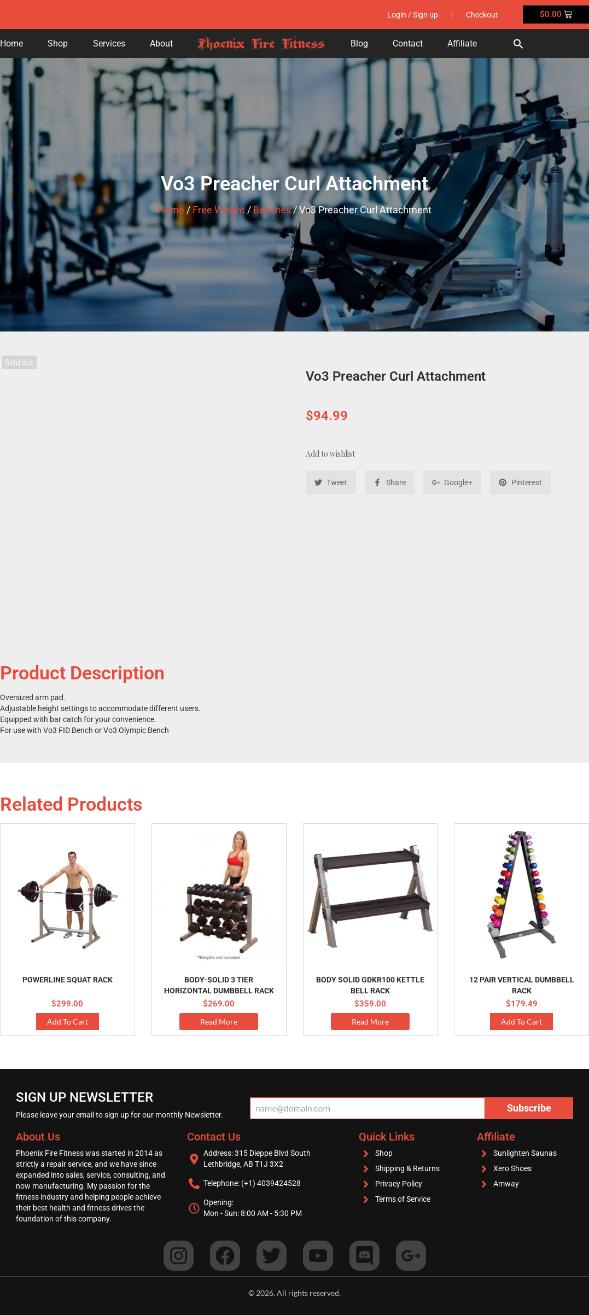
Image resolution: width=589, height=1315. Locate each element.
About (161, 43)
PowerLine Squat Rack (67, 979)
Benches (272, 210)
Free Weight (219, 210)
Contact (408, 43)
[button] (518, 43)
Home (11, 43)
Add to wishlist (330, 454)
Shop (58, 43)
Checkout (482, 14)
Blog (359, 43)
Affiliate (462, 43)
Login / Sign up (412, 14)
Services (109, 43)
